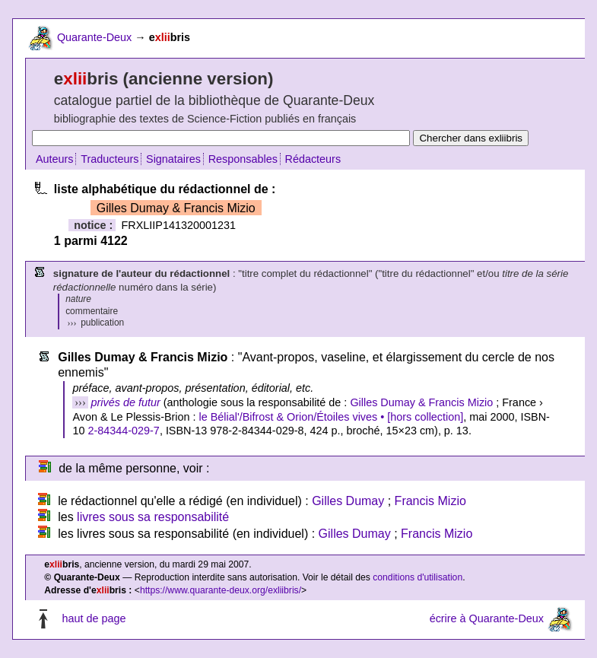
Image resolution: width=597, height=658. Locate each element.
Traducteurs (109, 159)
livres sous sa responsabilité (153, 516)
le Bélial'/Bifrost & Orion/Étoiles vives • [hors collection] (331, 417)
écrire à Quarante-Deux (487, 619)
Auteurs (55, 159)
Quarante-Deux (94, 37)
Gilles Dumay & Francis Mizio (421, 402)
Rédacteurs (313, 159)
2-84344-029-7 (123, 430)
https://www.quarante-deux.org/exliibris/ (220, 590)
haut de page (93, 619)
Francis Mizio (430, 500)
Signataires (173, 159)
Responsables (243, 159)
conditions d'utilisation (417, 577)
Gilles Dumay (348, 500)
